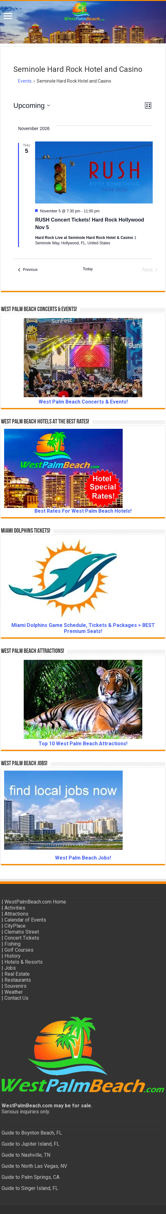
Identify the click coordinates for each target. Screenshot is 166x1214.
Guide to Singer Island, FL (30, 1188)
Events (25, 81)
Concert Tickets (21, 938)
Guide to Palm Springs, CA (30, 1177)
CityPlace (15, 926)
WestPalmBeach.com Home (35, 902)
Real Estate (17, 974)
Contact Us (16, 998)
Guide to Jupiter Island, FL (30, 1144)
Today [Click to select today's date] (88, 269)
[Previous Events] (28, 269)
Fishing (12, 944)
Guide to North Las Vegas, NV (34, 1166)
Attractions (16, 914)
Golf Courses (19, 950)
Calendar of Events (25, 920)
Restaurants (17, 980)
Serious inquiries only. (26, 1112)
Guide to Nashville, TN (26, 1155)
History (12, 956)
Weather (13, 992)
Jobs (10, 968)
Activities (14, 908)
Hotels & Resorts (23, 962)
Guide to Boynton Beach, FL (32, 1133)
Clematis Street (21, 932)
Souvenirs (15, 986)
